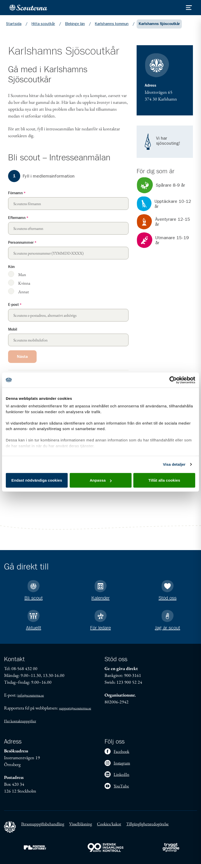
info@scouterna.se (30, 695)
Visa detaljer (174, 464)
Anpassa (101, 480)
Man (22, 274)
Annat (23, 291)
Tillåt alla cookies (164, 480)
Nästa (22, 357)
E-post (14, 305)
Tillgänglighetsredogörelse (147, 824)
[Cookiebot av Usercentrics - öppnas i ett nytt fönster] (173, 380)
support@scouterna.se (75, 708)
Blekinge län (75, 23)
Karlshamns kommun (112, 23)
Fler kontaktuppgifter (20, 721)
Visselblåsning (80, 824)
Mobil (12, 329)
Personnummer (22, 242)
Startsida (13, 23)
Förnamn (17, 193)
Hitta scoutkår (43, 23)
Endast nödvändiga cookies (36, 480)
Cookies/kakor (109, 824)
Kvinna (24, 283)
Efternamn (18, 218)
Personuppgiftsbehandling (42, 824)
